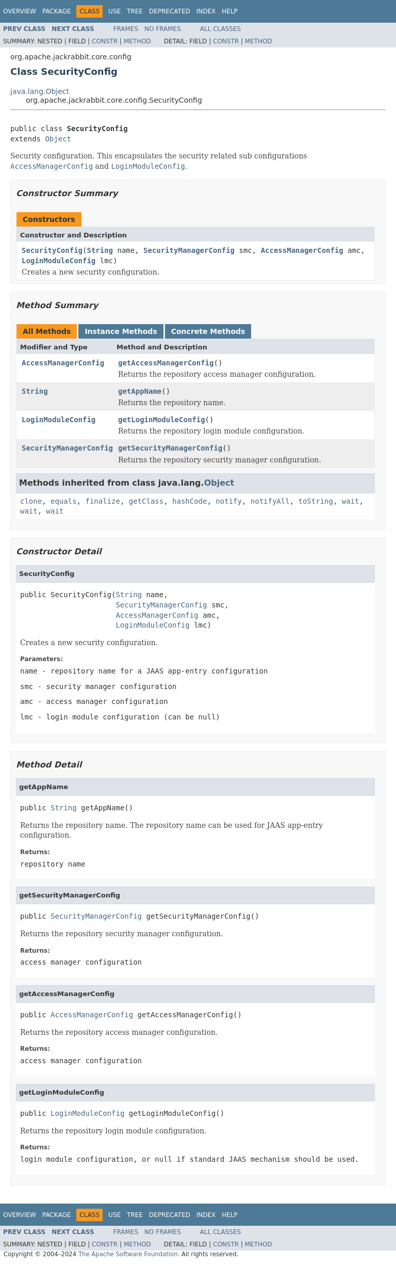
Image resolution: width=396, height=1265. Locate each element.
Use (114, 11)
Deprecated (169, 11)
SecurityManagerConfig (189, 250)
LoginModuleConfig (58, 261)
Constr (105, 41)
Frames (126, 29)
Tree (135, 11)
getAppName (139, 391)
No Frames (162, 29)
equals (64, 501)
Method (137, 41)
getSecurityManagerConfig (170, 448)
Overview (19, 11)
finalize (102, 501)
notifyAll (270, 501)
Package (56, 11)
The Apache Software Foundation (128, 1254)
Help (230, 11)
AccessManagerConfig (302, 250)
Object (58, 139)
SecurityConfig (52, 250)
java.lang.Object (39, 91)
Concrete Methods (208, 331)
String (100, 250)
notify (229, 501)
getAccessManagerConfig (165, 363)
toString (316, 501)
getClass (146, 501)
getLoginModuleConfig (161, 419)
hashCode (189, 501)
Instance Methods (121, 331)
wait (350, 501)
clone (31, 501)
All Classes (220, 29)
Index (206, 11)
